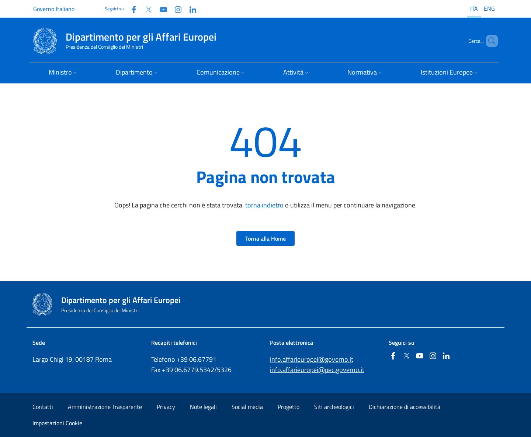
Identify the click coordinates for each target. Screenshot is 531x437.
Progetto (288, 406)
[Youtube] (160, 9)
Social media (247, 406)
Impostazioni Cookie (57, 423)
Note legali (203, 406)
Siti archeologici (334, 406)
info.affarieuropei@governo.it (311, 359)
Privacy (166, 406)
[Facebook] (131, 9)
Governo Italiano (53, 8)
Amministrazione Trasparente (105, 406)
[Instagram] (175, 9)
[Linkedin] (190, 9)
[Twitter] (145, 9)
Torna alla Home (265, 238)
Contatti (42, 406)
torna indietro (264, 205)
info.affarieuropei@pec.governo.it (317, 370)
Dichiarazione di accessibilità (404, 406)
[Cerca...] (489, 41)
